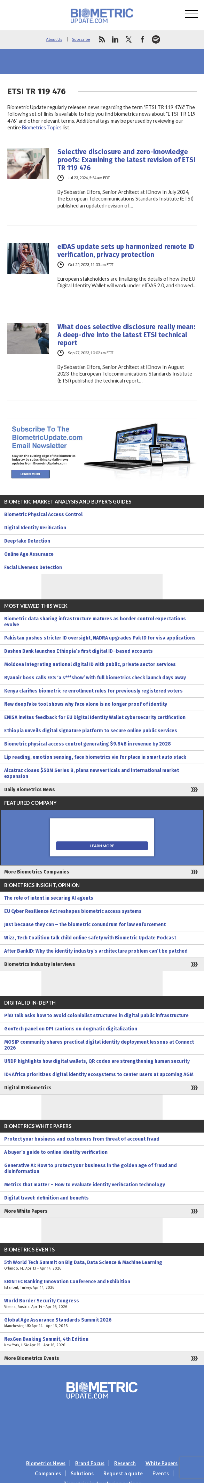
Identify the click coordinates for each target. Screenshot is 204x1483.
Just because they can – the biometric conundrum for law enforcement (85, 925)
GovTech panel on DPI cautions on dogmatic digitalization (70, 1029)
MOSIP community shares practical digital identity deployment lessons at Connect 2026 (99, 1045)
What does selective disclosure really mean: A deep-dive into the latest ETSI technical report (126, 335)
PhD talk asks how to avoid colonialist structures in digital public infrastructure (96, 1016)
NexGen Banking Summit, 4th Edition (102, 1342)
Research (125, 1463)
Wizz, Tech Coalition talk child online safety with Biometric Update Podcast (90, 938)
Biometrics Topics (42, 127)
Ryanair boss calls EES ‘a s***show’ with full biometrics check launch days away (95, 678)
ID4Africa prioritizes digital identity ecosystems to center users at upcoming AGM (99, 1074)
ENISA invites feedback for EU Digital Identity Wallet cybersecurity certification (95, 717)
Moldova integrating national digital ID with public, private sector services (90, 664)
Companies (48, 1473)
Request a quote (123, 1473)
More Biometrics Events (31, 1358)
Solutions (82, 1473)
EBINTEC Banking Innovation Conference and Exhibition (102, 1285)
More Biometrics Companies (36, 872)
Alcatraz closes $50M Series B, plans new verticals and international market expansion (91, 773)
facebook (142, 39)
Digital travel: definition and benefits (46, 1198)
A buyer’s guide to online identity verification (56, 1152)
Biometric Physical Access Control (43, 514)
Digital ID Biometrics (28, 1088)
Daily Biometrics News (29, 790)
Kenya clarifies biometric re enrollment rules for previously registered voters (93, 691)
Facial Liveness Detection (33, 567)
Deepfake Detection (27, 541)
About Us (54, 39)
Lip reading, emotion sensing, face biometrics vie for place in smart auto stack (95, 757)
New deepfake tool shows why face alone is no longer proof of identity (85, 704)
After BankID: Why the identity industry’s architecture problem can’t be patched (96, 951)
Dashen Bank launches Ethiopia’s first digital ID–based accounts (78, 651)
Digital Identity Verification (35, 528)
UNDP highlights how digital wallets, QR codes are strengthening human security (97, 1061)
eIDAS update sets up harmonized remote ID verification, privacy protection (125, 251)
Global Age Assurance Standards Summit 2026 (102, 1323)
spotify (156, 39)
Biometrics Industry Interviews (39, 964)
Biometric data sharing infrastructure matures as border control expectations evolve (95, 622)
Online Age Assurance (29, 554)
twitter (129, 39)
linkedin (115, 39)
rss (101, 39)
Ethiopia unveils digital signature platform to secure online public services (90, 731)
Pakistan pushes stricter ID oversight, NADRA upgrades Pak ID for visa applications (100, 638)
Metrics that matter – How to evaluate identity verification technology (84, 1185)
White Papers (162, 1463)
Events (160, 1473)
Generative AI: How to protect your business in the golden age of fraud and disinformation (90, 1168)
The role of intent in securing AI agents (48, 898)
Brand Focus (89, 1463)
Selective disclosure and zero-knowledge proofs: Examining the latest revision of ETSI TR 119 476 (126, 160)
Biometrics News (45, 1463)
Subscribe (81, 39)
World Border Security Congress (102, 1304)
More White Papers (26, 1211)
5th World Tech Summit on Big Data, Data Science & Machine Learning (102, 1265)
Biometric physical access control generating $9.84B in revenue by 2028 (87, 744)
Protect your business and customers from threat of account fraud (81, 1139)
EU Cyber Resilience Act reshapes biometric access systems (73, 911)
